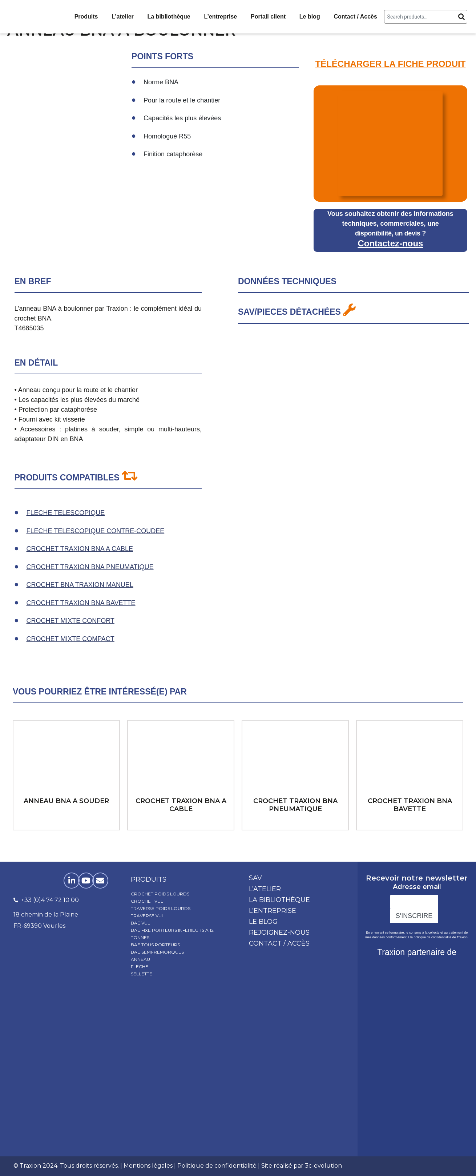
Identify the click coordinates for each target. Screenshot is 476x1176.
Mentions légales (148, 1165)
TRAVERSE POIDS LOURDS (160, 908)
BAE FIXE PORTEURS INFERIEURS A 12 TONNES (172, 933)
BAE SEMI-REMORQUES (157, 952)
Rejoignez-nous (279, 933)
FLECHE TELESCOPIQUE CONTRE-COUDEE (96, 531)
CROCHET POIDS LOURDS (160, 894)
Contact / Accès (355, 16)
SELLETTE (141, 973)
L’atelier (122, 16)
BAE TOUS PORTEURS (155, 944)
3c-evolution (323, 1165)
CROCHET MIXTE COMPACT (70, 639)
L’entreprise (220, 16)
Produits (86, 16)
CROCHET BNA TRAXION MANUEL (80, 584)
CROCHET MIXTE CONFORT (70, 620)
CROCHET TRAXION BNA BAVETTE (81, 603)
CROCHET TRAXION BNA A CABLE (80, 548)
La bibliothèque (169, 16)
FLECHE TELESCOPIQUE (66, 512)
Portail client (268, 16)
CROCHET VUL (147, 901)
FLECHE (139, 966)
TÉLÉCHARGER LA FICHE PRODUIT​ (390, 64)
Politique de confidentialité (217, 1165)
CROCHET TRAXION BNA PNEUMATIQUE (90, 567)
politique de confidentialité (433, 937)
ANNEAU (140, 959)
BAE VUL (140, 923)
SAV (255, 878)
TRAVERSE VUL (147, 915)
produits (148, 879)
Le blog (309, 16)
